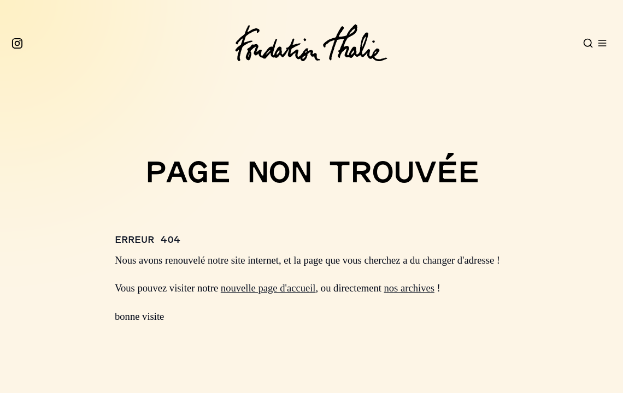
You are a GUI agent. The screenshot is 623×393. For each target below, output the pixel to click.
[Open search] (588, 43)
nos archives (409, 288)
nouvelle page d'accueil (268, 288)
